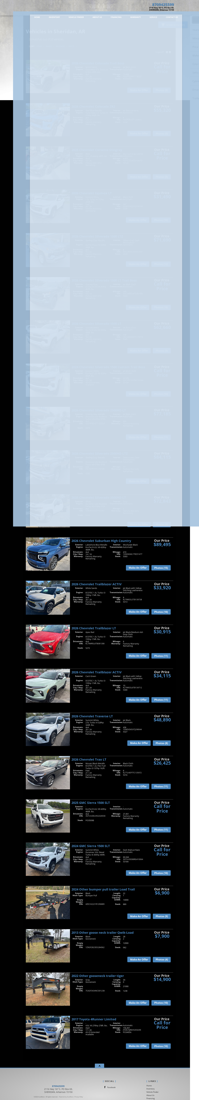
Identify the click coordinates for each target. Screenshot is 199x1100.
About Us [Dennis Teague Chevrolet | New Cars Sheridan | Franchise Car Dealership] (90, 18)
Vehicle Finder (152, 1092)
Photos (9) (162, 90)
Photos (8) (162, 177)
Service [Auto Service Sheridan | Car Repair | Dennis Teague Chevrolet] (147, 18)
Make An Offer (139, 90)
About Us (150, 1095)
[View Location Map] (155, 9)
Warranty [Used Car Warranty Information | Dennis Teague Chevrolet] (129, 18)
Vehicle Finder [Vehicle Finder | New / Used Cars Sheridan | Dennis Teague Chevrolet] (69, 18)
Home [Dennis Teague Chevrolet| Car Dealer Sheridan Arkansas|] (30, 18)
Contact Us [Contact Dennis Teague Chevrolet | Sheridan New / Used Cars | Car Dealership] (165, 18)
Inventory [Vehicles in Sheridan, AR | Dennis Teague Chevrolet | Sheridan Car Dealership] (47, 18)
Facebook (109, 1087)
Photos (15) (161, 568)
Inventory (150, 1089)
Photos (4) (162, 959)
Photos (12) (161, 264)
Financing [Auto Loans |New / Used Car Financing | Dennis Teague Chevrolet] (109, 18)
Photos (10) (161, 220)
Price (71, 46)
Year (39, 46)
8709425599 (58, 1091)
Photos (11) (161, 437)
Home (149, 1085)
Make (49, 46)
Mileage (60, 46)
